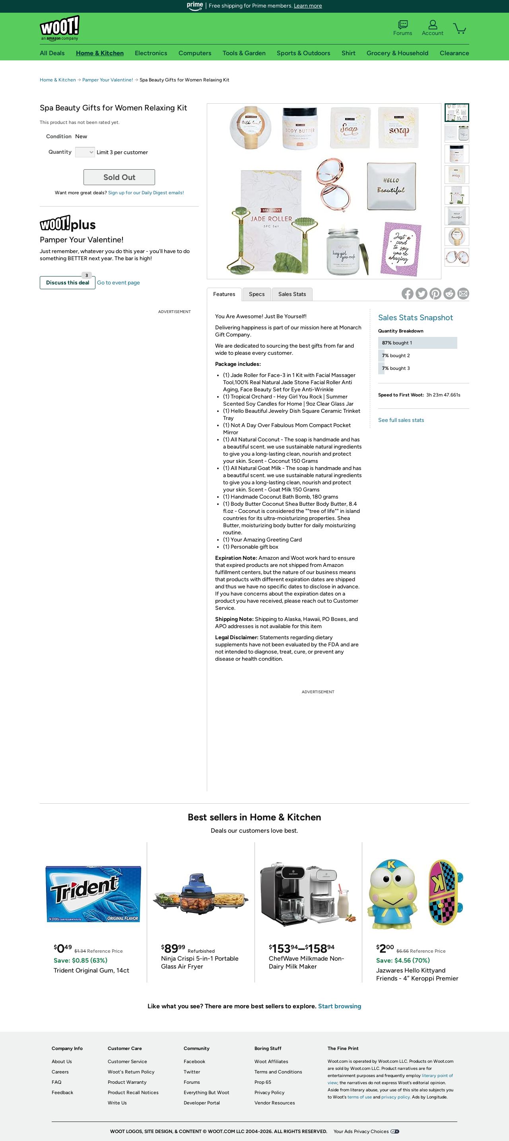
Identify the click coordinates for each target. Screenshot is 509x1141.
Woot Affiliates (271, 1061)
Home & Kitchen (58, 80)
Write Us (117, 1103)
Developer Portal (202, 1103)
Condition (59, 136)
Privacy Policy (269, 1092)
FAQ (56, 1082)
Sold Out (119, 177)
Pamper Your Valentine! (107, 80)
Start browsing (339, 1006)
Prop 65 (262, 1082)
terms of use (360, 1097)
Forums (402, 28)
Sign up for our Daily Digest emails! (146, 192)
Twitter (192, 1072)
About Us (62, 1061)
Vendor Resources (274, 1103)
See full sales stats (401, 420)
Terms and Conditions (278, 1072)
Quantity (60, 152)
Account (432, 28)
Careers (60, 1072)
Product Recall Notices (133, 1092)
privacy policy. (396, 1097)
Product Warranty (127, 1082)
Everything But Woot (206, 1092)
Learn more (308, 5)
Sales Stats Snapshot (415, 317)
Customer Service (127, 1061)
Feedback (62, 1092)
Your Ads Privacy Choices (361, 1131)
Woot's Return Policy (131, 1072)
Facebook (194, 1061)
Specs (257, 294)
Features (224, 294)
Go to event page (118, 282)
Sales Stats (292, 294)
